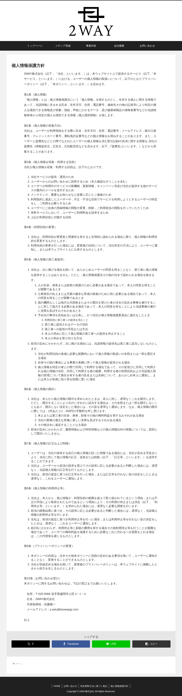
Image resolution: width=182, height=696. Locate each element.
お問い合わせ (70, 686)
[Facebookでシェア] (71, 644)
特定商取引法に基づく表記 (93, 686)
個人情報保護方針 (119, 686)
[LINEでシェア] (111, 644)
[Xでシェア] (31, 644)
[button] (151, 644)
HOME (57, 686)
